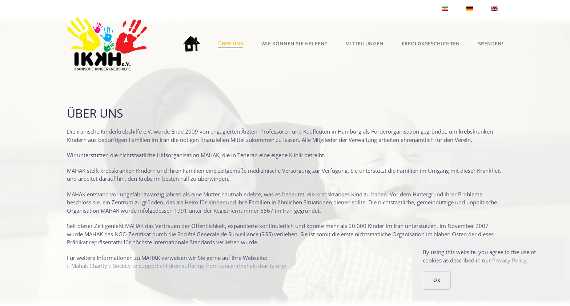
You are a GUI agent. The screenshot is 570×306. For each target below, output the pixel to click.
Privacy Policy (509, 260)
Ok (436, 280)
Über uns (230, 43)
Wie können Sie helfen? (294, 43)
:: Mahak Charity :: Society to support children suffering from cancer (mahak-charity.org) (176, 265)
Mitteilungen (364, 43)
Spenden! (490, 43)
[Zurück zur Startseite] (107, 43)
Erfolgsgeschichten (431, 43)
